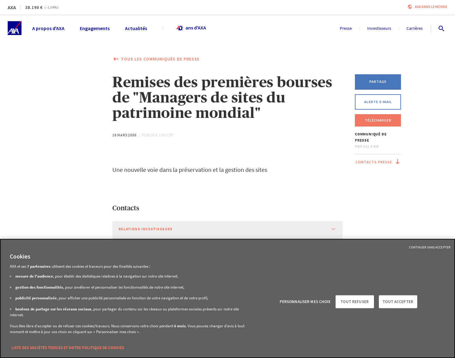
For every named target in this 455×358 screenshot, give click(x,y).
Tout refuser (354, 301)
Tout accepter (398, 301)
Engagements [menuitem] (95, 28)
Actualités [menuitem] (136, 28)
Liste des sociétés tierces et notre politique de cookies (67, 347)
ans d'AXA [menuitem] (191, 28)
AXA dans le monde (431, 6)
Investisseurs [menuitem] (379, 28)
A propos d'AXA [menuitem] (48, 28)
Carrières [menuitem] (414, 28)
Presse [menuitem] (346, 28)
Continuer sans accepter (429, 247)
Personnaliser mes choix (305, 301)
